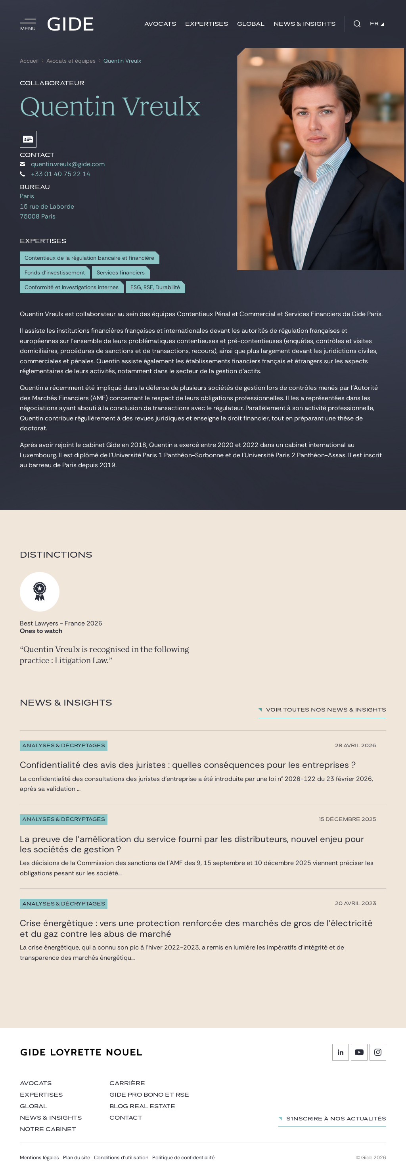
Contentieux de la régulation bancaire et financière (89, 258)
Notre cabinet (48, 1129)
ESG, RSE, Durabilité (155, 287)
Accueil (29, 61)
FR (377, 24)
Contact (125, 1118)
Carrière (127, 1083)
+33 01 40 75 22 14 (55, 174)
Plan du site (76, 1157)
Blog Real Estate (142, 1106)
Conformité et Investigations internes (72, 287)
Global (250, 24)
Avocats (160, 24)
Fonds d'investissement (55, 272)
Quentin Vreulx (122, 61)
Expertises (206, 24)
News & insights (304, 24)
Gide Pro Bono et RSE (149, 1095)
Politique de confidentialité (183, 1157)
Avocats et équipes (71, 61)
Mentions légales (39, 1157)
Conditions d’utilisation (121, 1157)
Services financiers (121, 272)
